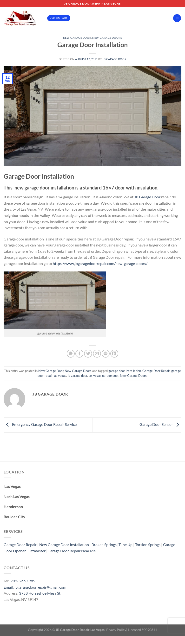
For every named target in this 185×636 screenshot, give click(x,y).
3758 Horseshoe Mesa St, (40, 593)
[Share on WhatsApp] (71, 354)
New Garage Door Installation (64, 544)
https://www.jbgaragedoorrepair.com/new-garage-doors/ (100, 263)
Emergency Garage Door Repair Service (40, 424)
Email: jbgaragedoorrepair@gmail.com (35, 587)
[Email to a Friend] (97, 354)
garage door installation (124, 371)
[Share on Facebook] (79, 354)
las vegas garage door (104, 376)
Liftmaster (37, 550)
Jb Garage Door (114, 59)
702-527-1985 (23, 581)
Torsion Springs (147, 544)
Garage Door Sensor (160, 424)
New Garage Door (77, 37)
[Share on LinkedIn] (114, 354)
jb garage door (77, 376)
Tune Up (125, 544)
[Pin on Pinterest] (106, 354)
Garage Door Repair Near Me (71, 550)
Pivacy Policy (116, 630)
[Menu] (177, 18)
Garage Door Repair (156, 371)
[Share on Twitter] (88, 354)
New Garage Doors (107, 37)
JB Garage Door (147, 197)
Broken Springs (104, 544)
